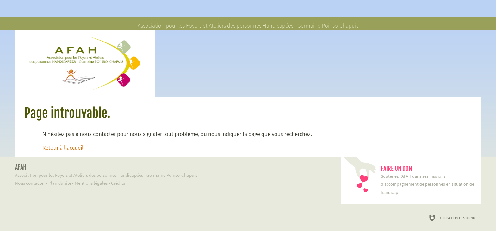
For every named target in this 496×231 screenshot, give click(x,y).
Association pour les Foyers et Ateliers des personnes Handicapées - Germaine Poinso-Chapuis (169, 170)
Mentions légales (91, 183)
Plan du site (59, 183)
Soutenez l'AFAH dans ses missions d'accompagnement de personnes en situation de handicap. (428, 180)
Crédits (118, 183)
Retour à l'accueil (63, 147)
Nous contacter (30, 183)
